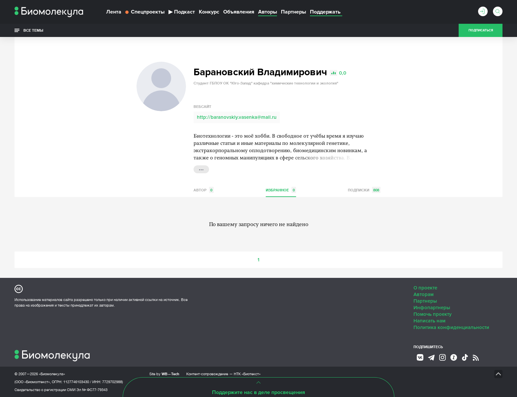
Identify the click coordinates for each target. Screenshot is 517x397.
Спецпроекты (145, 12)
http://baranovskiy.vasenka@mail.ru (237, 117)
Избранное (281, 190)
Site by (164, 374)
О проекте (425, 288)
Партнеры (293, 12)
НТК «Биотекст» (247, 374)
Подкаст (181, 12)
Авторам (423, 294)
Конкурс (209, 12)
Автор (204, 190)
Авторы (267, 12)
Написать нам (429, 321)
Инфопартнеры (431, 308)
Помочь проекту (432, 314)
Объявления (238, 12)
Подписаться (481, 30)
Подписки (364, 190)
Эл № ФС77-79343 (91, 390)
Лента (113, 12)
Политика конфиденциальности (451, 327)
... (201, 168)
